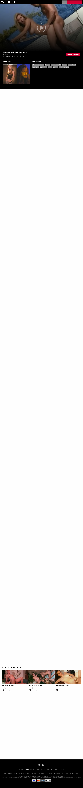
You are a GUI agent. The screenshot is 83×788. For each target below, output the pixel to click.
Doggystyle (36, 67)
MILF (59, 64)
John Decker (59, 687)
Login (64, 2)
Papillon (43, 687)
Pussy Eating (72, 64)
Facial (49, 67)
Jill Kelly (35, 687)
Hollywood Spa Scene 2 (8, 685)
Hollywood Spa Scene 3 (35, 685)
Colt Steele (21, 84)
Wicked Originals (64, 67)
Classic (42, 64)
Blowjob (64, 64)
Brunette (53, 64)
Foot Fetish (43, 67)
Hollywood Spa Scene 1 (62, 685)
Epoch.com (9, 777)
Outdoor (47, 64)
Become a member (74, 2)
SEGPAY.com (54, 777)
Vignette (55, 67)
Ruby (3, 687)
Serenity (6, 84)
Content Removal (77, 777)
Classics (6, 688)
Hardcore (35, 64)
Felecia (39, 687)
